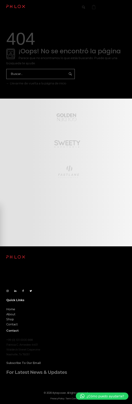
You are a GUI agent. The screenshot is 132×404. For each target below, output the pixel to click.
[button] (102, 396)
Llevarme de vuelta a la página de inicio (36, 83)
